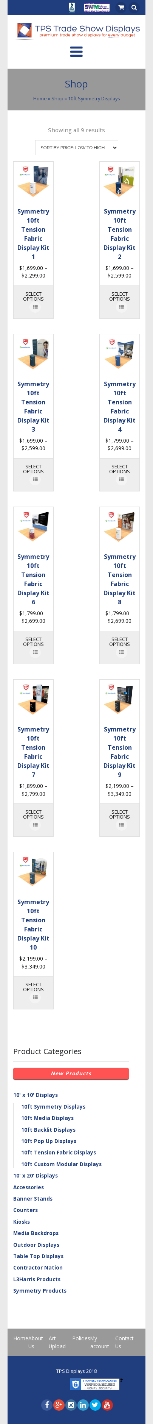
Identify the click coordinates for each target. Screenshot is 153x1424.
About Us (35, 1342)
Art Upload (57, 1342)
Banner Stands (33, 1198)
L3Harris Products (36, 1279)
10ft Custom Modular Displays (61, 1164)
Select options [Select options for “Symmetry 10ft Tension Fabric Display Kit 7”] (33, 814)
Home (40, 98)
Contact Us (124, 1342)
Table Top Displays (38, 1256)
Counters (25, 1209)
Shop (57, 98)
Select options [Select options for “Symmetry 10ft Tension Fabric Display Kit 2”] (119, 296)
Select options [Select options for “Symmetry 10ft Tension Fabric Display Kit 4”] (119, 469)
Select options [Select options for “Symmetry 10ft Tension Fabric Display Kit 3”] (33, 469)
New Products (71, 1073)
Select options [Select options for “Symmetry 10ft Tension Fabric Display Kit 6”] (33, 641)
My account (99, 1342)
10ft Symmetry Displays (53, 1106)
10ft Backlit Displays (48, 1129)
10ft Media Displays (47, 1117)
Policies (81, 1338)
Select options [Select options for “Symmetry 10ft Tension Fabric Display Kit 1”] (33, 296)
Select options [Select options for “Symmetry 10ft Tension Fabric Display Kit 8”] (119, 641)
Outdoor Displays (36, 1244)
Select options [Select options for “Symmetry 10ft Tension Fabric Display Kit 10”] (33, 987)
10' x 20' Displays (35, 1175)
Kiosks (21, 1221)
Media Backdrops (36, 1233)
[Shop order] (76, 147)
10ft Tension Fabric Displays (58, 1152)
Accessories (28, 1187)
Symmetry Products (39, 1290)
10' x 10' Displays (35, 1094)
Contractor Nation (38, 1267)
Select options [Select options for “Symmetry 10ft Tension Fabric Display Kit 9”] (119, 814)
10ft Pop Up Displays (48, 1141)
